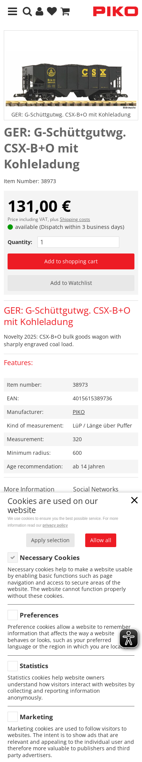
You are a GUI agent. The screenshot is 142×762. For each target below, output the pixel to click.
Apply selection (50, 540)
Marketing (36, 716)
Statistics (34, 665)
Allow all (100, 540)
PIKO (79, 411)
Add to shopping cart (71, 261)
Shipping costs (75, 219)
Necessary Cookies (50, 557)
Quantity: (20, 242)
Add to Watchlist (71, 282)
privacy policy (55, 525)
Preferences (39, 615)
